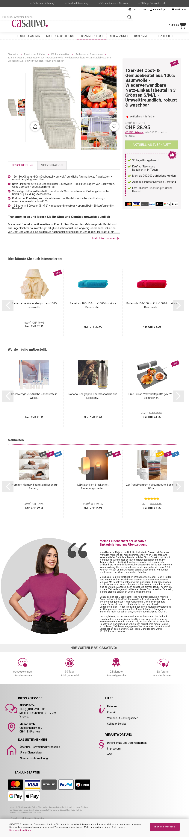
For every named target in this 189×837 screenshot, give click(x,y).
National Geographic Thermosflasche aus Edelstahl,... (93, 396)
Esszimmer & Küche (92, 37)
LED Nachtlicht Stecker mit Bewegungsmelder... (92, 486)
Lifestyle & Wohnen (28, 37)
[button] (7, 305)
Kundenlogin (158, 9)
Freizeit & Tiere (165, 37)
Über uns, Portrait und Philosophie (40, 746)
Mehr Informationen (105, 238)
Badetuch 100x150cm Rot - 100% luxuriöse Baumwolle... (151, 305)
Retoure (112, 706)
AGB (109, 754)
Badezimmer (141, 37)
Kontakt (111, 712)
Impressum (114, 748)
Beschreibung (22, 165)
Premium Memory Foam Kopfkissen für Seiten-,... (34, 486)
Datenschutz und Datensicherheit (127, 742)
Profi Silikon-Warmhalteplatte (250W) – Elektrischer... (151, 396)
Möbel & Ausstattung (60, 37)
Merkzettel (179, 9)
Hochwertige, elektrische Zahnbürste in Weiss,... (34, 396)
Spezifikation (52, 165)
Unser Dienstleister (31, 752)
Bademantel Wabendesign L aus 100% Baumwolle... (34, 305)
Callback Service (116, 723)
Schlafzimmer (119, 37)
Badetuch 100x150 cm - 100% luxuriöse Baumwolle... (93, 305)
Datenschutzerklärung (20, 830)
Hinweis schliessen (164, 827)
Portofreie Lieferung (44, 3)
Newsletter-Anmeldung (34, 758)
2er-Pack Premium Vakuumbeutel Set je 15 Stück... (151, 486)
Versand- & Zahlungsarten (122, 718)
